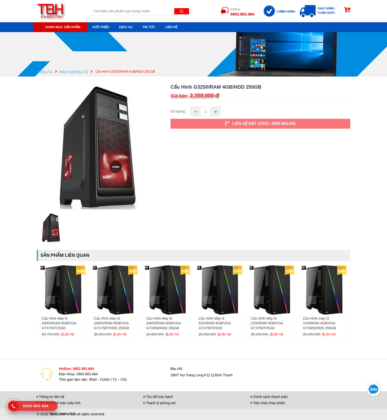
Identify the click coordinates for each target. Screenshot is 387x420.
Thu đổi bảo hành (158, 397)
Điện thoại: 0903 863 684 (78, 374)
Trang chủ (45, 72)
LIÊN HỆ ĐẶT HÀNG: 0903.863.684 (260, 123)
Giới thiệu (100, 27)
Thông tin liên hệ (50, 397)
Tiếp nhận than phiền (268, 403)
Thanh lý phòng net (159, 403)
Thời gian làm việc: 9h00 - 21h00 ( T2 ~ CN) (93, 379)
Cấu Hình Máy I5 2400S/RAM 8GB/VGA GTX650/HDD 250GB (163, 328)
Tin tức (148, 27)
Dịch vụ (125, 27)
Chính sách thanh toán (269, 397)
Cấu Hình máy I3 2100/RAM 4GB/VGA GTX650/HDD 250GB (319, 328)
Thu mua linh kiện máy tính (58, 403)
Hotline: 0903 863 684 (76, 369)
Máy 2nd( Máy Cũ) (74, 72)
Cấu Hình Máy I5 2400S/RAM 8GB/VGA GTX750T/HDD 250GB (111, 328)
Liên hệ (171, 27)
